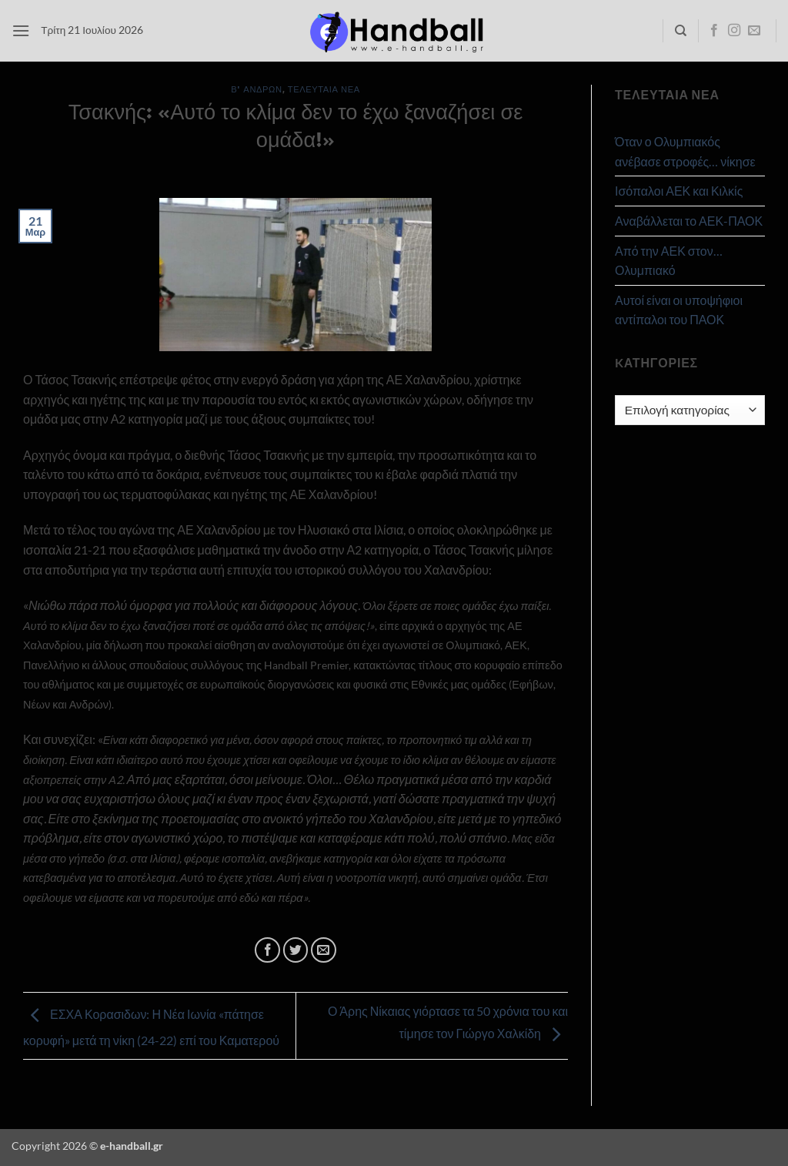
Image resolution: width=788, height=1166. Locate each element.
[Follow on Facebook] (714, 31)
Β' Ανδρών (256, 89)
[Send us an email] (754, 31)
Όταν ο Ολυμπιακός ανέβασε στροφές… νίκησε (685, 151)
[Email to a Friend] (323, 950)
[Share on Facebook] (267, 950)
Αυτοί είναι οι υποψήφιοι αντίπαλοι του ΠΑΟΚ (679, 310)
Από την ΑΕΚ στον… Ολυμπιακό (669, 260)
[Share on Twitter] (296, 950)
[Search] (680, 30)
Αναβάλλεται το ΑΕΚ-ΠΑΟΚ (689, 220)
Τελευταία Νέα (324, 89)
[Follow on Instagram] (734, 31)
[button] (21, 30)
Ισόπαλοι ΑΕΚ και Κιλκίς (679, 190)
